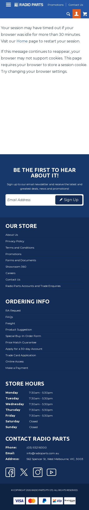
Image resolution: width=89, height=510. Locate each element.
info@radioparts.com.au (43, 453)
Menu (9, 6)
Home (22, 41)
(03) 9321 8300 (37, 447)
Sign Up (71, 200)
